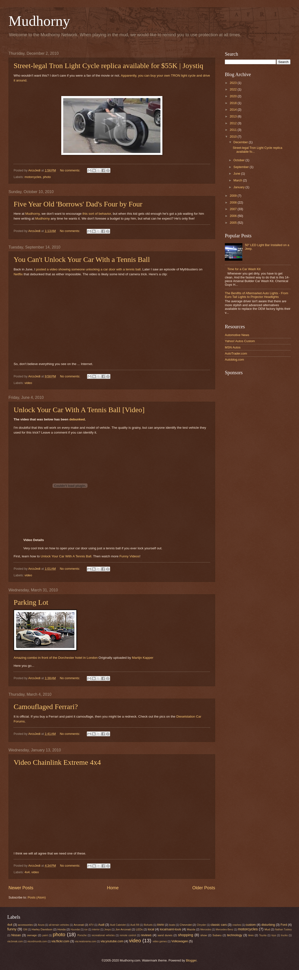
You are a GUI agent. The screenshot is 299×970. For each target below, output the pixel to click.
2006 (233, 216)
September (241, 167)
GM (25, 929)
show (203, 935)
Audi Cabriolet (118, 925)
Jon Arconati (123, 929)
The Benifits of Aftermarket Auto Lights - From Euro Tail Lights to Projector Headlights (256, 295)
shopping (185, 935)
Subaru (216, 935)
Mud (267, 929)
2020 (233, 96)
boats (172, 925)
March (238, 180)
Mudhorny (39, 21)
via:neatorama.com (85, 941)
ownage (32, 935)
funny (12, 929)
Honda (61, 929)
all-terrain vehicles (59, 925)
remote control (128, 935)
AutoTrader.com (236, 353)
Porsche (82, 935)
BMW (160, 924)
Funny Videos (129, 556)
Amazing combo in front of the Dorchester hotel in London (56, 657)
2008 (233, 202)
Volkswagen (179, 941)
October (239, 160)
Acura (41, 925)
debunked (77, 419)
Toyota (262, 935)
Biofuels (148, 925)
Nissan (16, 935)
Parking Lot (31, 602)
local (151, 929)
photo (47, 177)
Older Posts (203, 887)
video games (160, 941)
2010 (233, 136)
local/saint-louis (170, 929)
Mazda (191, 929)
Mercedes (205, 929)
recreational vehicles (103, 935)
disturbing (268, 924)
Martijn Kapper (142, 657)
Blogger (191, 960)
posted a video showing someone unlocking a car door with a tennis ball (88, 269)
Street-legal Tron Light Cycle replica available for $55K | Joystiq (108, 66)
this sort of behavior (96, 213)
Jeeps (107, 929)
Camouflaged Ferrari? (46, 707)
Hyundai (75, 929)
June (237, 173)
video (28, 383)
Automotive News (237, 335)
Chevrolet (186, 924)
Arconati (79, 924)
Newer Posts (21, 887)
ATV (91, 925)
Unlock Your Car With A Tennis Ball (66, 556)
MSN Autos (232, 347)
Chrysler (201, 925)
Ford (284, 924)
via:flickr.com (61, 941)
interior (96, 929)
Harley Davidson (42, 929)
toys (274, 935)
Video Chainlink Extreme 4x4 (57, 762)
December (241, 142)
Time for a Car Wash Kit (243, 269)
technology (234, 935)
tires (251, 935)
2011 (233, 130)
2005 (233, 222)
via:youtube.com (112, 941)
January (239, 187)
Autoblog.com (234, 359)
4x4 (27, 872)
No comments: (70, 170)
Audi (101, 924)
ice (86, 929)
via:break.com (15, 941)
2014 (233, 109)
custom (251, 924)
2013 (233, 116)
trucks (284, 935)
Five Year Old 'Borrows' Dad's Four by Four (78, 204)
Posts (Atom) (37, 897)
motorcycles (33, 177)
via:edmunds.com (37, 941)
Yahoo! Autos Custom (240, 341)
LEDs (139, 929)
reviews (146, 935)
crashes (236, 925)
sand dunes (165, 935)
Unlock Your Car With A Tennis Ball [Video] (79, 410)
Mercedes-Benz (224, 929)
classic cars (219, 924)
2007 (233, 209)
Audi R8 (134, 925)
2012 (233, 123)
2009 (233, 195)
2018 (233, 103)
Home (113, 887)
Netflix (18, 274)
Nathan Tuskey (283, 929)
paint (45, 935)
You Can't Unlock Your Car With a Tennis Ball (82, 259)
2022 (233, 89)
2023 (233, 83)
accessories (25, 924)
